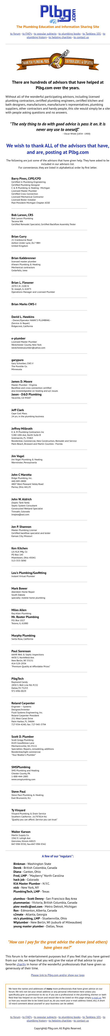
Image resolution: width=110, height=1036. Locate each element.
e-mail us (96, 997)
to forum (15, 33)
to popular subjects (45, 33)
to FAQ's (27, 33)
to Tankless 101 (92, 33)
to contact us (81, 37)
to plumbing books (69, 33)
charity (21, 964)
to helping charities (60, 37)
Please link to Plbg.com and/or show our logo (58, 975)
